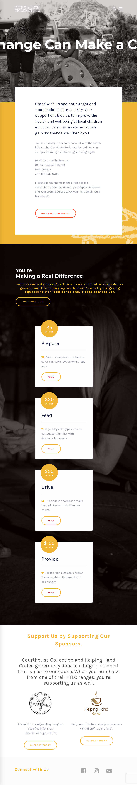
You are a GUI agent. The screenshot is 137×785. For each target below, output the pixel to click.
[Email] (109, 771)
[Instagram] (96, 771)
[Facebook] (83, 771)
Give (56, 368)
